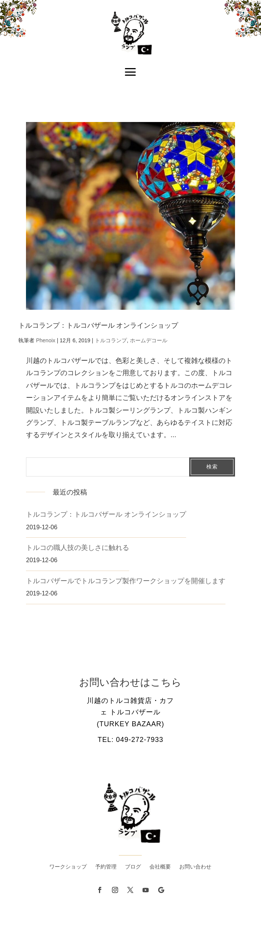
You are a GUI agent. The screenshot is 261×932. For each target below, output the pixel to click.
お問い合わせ (195, 867)
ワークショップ (68, 867)
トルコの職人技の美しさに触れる (77, 547)
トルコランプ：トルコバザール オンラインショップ (98, 325)
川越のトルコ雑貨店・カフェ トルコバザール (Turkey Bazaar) (130, 712)
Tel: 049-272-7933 (130, 739)
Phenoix (45, 340)
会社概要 (160, 867)
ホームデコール (148, 340)
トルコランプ (111, 340)
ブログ (133, 867)
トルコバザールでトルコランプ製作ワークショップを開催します (125, 581)
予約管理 (106, 867)
